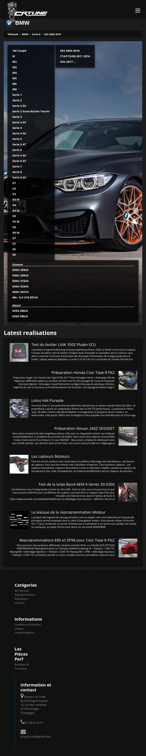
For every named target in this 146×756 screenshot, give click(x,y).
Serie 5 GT (19, 144)
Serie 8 (17, 172)
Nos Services (22, 590)
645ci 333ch (20, 286)
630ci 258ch (20, 270)
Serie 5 (17, 139)
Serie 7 (17, 166)
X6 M (15, 232)
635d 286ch (20, 311)
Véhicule (13, 34)
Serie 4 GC (19, 133)
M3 (14, 67)
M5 (14, 78)
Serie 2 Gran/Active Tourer (31, 111)
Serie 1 (17, 95)
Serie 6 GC (19, 155)
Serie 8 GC (19, 177)
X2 (14, 188)
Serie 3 (17, 117)
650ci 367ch (20, 292)
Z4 (14, 249)
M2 (14, 61)
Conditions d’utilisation (28, 624)
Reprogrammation (25, 594)
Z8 (14, 254)
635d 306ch (20, 316)
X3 (14, 194)
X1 (14, 183)
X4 (14, 205)
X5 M (15, 221)
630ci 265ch (20, 275)
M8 (14, 89)
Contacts (20, 602)
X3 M (15, 199)
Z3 (14, 243)
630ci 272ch (20, 281)
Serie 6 (36, 34)
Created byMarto (24, 632)
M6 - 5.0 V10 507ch (25, 297)
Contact (19, 628)
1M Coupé (19, 50)
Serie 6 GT (19, 161)
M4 (14, 73)
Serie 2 (17, 100)
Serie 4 (17, 128)
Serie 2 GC (19, 106)
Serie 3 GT (19, 122)
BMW (25, 34)
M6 (14, 84)
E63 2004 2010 (52, 34)
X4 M (15, 210)
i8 (13, 56)
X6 (14, 227)
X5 (14, 216)
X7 (14, 238)
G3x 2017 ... (68, 61)
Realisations (21, 599)
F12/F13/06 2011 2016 (75, 56)
